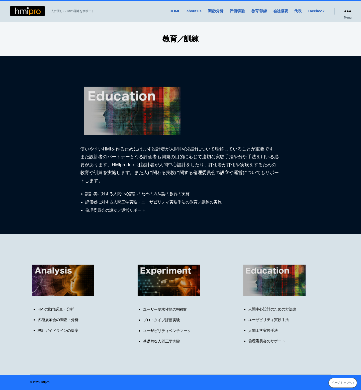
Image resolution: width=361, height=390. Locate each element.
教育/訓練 (259, 11)
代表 (297, 11)
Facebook (316, 11)
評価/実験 (237, 11)
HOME (174, 11)
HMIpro (44, 382)
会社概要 (280, 11)
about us (194, 11)
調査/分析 (215, 11)
